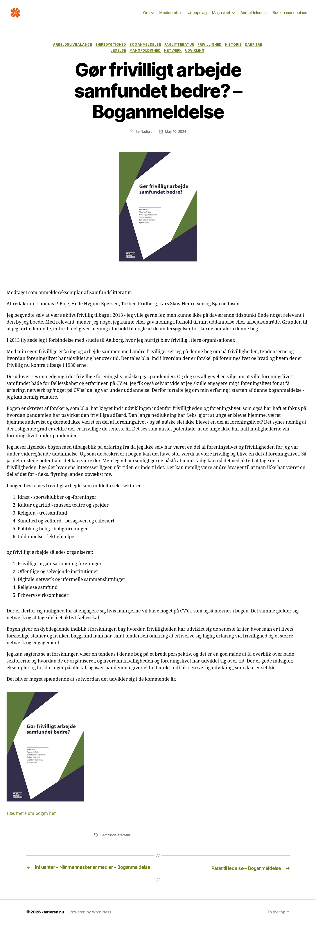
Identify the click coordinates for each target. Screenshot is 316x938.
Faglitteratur (180, 52)
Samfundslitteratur (115, 843)
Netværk (174, 58)
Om (146, 16)
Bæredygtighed (109, 52)
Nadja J (146, 139)
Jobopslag (197, 16)
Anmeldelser (251, 16)
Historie (236, 52)
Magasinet (221, 16)
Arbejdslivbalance (69, 52)
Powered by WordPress (91, 925)
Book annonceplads (290, 16)
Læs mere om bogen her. (33, 821)
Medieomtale (171, 16)
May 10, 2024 (175, 139)
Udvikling (196, 58)
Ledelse (117, 58)
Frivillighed (211, 52)
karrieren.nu (53, 925)
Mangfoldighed (145, 58)
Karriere (257, 52)
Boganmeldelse (145, 52)
